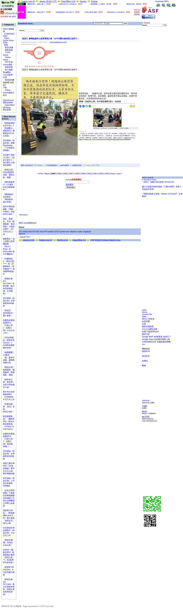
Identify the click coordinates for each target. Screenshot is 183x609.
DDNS (137, 14)
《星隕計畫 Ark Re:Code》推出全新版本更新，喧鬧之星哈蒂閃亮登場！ (9, 586)
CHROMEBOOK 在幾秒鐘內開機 (156, 342)
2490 (89, 174)
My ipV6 (12, 16)
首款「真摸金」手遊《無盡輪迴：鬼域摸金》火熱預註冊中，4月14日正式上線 (9, 226)
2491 (95, 174)
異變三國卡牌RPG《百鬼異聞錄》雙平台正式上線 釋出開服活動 (9, 468)
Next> (113, 174)
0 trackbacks (51, 165)
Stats (144, 316)
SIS (33, 232)
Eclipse (94, 1)
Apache (83, 1)
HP (45, 232)
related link (76, 165)
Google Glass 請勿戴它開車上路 (156, 339)
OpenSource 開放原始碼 (8, 100)
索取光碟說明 (148, 326)
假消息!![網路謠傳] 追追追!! (57, 42)
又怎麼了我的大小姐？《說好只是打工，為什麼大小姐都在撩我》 (9, 160)
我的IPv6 (146, 351)
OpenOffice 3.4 (79, 240)
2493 (107, 174)
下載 (5, 88)
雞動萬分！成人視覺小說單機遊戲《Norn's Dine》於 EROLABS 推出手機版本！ (9, 246)
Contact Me (147, 314)
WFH (166, 1)
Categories (8, 25)
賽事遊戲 (8, 50)
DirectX (22, 234)
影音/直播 (8, 47)
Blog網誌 (7, 72)
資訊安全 (146, 356)
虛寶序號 (8, 67)
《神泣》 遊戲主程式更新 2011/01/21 (158, 182)
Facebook (159, 1)
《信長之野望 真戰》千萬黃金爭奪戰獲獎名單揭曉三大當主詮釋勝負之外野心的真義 (9, 498)
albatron (73, 232)
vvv (143, 344)
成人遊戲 (8, 70)
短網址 (145, 361)
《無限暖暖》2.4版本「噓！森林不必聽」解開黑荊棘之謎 (9, 357)
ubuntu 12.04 (28, 240)
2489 (83, 174)
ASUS (56, 232)
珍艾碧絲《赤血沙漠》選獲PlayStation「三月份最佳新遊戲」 (9, 145)
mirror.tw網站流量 (149, 329)
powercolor (64, 232)
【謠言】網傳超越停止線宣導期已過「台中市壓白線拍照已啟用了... (50, 39)
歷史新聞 (7, 110)
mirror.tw (145, 400)
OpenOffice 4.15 (68, 1)
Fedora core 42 (28, 1)
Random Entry (149, 180)
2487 (71, 174)
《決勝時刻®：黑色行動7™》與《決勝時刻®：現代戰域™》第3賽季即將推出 (9, 266)
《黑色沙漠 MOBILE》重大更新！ (8, 313)
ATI (20, 232)
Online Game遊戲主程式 (8, 92)
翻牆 (144, 365)
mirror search (147, 177)
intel (30, 232)
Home (144, 312)
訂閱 (144, 324)
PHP (92, 240)
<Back (47, 174)
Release (23, 215)
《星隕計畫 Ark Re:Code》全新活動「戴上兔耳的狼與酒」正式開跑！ (9, 286)
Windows (7, 107)
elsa (41, 232)
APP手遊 (8, 62)
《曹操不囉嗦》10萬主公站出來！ (8, 542)
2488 (77, 174)
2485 (59, 174)
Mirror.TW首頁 (148, 319)
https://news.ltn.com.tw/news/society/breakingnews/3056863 (105, 139)
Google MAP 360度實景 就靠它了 (156, 337)
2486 (65, 174)
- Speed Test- (24, 237)
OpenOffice (9, 105)
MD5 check (24, 223)
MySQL (98, 240)
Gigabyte (87, 232)
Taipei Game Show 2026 (8, 40)
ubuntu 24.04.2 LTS (48, 1)
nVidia (25, 232)
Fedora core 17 (45, 240)
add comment (27, 165)
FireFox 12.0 (62, 240)
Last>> (119, 174)
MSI (37, 232)
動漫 (6, 45)
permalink (65, 165)
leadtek (50, 232)
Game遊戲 (7, 65)
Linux (118, 240)
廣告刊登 (146, 334)
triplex (80, 232)
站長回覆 (146, 321)
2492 (101, 174)
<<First (40, 174)
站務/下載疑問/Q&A (150, 332)
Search (146, 23)
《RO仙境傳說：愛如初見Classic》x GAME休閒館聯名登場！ (9, 343)
